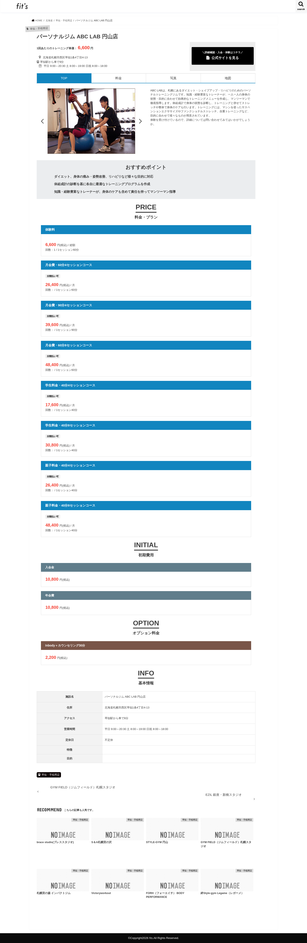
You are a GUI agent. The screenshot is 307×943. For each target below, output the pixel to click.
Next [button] (140, 121)
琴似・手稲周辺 (50, 774)
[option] (91, 121)
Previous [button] (42, 121)
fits (151, 938)
